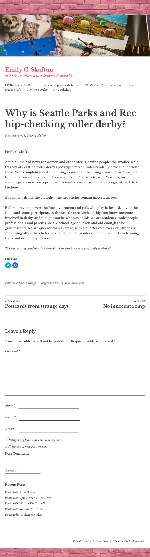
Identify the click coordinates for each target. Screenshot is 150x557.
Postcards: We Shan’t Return (24, 509)
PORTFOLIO (94, 85)
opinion (65, 283)
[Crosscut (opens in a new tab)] (49, 248)
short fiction (43, 85)
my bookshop (62, 89)
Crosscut (54, 283)
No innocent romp (110, 304)
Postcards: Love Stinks (20, 492)
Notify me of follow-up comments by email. (36, 440)
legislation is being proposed (37, 182)
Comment (12, 351)
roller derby (77, 283)
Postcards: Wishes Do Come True (27, 503)
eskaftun (41, 135)
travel (130, 85)
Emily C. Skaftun (29, 69)
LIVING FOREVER (17, 85)
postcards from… (68, 85)
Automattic (138, 541)
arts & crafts (13, 89)
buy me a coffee (37, 89)
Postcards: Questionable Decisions (28, 498)
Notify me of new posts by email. (29, 446)
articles (20, 283)
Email (10, 417)
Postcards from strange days (40, 304)
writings (115, 85)
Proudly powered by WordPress (90, 541)
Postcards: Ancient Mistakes (23, 514)
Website (10, 429)
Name (10, 405)
